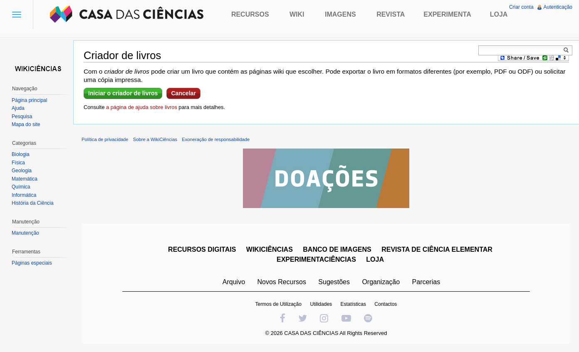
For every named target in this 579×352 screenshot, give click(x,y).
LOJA (375, 259)
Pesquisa (22, 116)
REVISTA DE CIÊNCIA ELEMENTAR (436, 249)
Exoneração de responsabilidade (216, 139)
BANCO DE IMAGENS (337, 249)
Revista (390, 14)
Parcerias (426, 281)
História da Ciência (33, 203)
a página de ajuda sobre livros (141, 107)
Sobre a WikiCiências (155, 139)
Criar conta (521, 7)
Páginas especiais (32, 263)
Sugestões (334, 281)
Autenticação (558, 7)
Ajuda (18, 108)
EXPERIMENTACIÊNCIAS (316, 259)
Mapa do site (26, 124)
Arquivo (234, 281)
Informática (24, 195)
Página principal (29, 100)
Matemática (24, 179)
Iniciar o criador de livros (123, 93)
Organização (381, 281)
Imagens (340, 14)
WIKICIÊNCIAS (269, 249)
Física (18, 163)
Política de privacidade (105, 139)
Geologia (22, 171)
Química (21, 187)
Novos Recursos (281, 281)
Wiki (297, 14)
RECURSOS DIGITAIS (202, 249)
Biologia (21, 154)
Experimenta (447, 14)
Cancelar (183, 93)
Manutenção (25, 233)
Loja (499, 14)
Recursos (250, 14)
